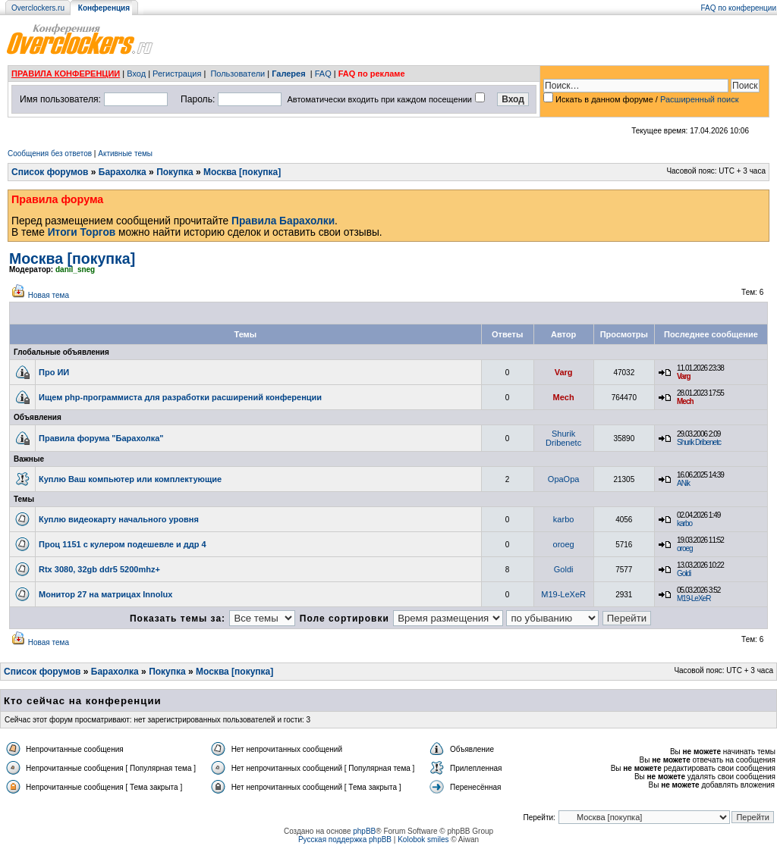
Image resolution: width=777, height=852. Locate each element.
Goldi (564, 569)
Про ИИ (54, 372)
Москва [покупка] (242, 172)
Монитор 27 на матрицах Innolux (105, 594)
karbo (563, 519)
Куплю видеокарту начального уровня (119, 519)
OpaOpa (564, 479)
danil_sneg (75, 269)
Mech (563, 397)
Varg (564, 372)
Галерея (288, 73)
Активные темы (125, 153)
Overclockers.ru (37, 8)
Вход (136, 73)
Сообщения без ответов (50, 153)
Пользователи (237, 73)
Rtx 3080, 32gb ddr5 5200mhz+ (99, 569)
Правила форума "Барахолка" (101, 438)
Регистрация (177, 73)
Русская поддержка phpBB (345, 839)
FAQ (323, 73)
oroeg (563, 544)
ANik (683, 483)
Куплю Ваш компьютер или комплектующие (130, 479)
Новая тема (48, 295)
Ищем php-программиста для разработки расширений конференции (180, 397)
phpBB (364, 831)
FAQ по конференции (738, 8)
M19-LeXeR (563, 594)
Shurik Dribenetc (563, 438)
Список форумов (49, 172)
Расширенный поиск (699, 99)
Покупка (174, 172)
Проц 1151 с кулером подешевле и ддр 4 (122, 544)
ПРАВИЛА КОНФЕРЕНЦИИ (65, 73)
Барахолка (122, 172)
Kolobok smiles (423, 839)
